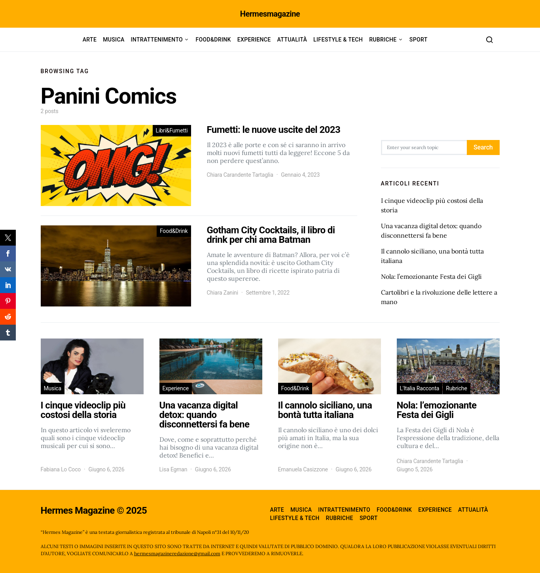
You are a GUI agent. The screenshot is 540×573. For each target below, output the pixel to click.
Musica (113, 39)
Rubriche (382, 39)
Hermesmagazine (270, 14)
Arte (90, 39)
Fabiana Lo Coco (61, 469)
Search (483, 147)
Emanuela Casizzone (303, 469)
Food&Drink (213, 39)
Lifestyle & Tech (338, 39)
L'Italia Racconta (420, 388)
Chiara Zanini (222, 292)
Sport (418, 39)
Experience (254, 39)
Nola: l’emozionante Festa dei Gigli (431, 276)
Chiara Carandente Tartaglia (240, 175)
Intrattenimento (157, 39)
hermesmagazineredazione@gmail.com (177, 553)
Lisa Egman (173, 469)
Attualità (292, 39)
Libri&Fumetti (172, 130)
